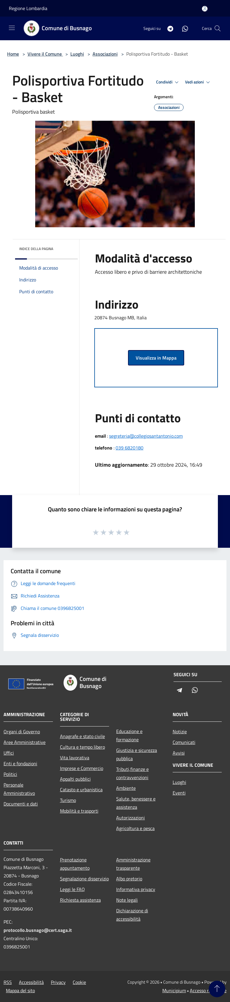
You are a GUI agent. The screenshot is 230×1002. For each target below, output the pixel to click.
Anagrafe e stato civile (82, 736)
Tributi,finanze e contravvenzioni (132, 773)
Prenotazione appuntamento (75, 863)
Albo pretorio (129, 878)
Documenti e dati (21, 803)
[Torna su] (217, 989)
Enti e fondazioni (20, 763)
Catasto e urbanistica (81, 789)
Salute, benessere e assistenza (136, 803)
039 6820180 (129, 447)
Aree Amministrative (25, 742)
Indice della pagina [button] (36, 249)
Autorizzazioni (130, 817)
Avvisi (179, 752)
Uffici (9, 752)
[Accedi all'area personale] (205, 9)
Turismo (68, 800)
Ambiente (126, 788)
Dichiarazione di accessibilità (132, 914)
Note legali (127, 899)
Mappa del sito (20, 990)
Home (13, 53)
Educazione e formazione (129, 735)
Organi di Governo (22, 731)
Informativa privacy (135, 889)
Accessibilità (31, 982)
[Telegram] (168, 28)
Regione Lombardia (28, 8)
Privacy (58, 982)
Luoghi (77, 53)
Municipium (174, 990)
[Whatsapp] (183, 28)
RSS (8, 982)
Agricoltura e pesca (135, 828)
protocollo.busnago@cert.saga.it (38, 930)
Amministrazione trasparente (133, 863)
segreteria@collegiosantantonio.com (146, 435)
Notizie (180, 731)
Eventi (179, 792)
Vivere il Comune (45, 53)
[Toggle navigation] (11, 27)
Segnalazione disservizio (84, 878)
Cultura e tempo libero (82, 746)
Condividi (168, 82)
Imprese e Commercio (81, 768)
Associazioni (105, 53)
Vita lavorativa (74, 757)
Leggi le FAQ (72, 889)
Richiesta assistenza (80, 899)
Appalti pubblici (75, 778)
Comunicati (184, 742)
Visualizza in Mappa (156, 357)
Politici (10, 774)
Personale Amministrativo (19, 789)
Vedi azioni (198, 82)
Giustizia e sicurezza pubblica (136, 754)
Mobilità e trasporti (79, 810)
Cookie (79, 982)
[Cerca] (217, 28)
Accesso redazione (208, 990)
